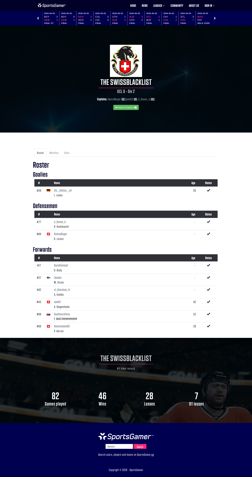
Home (133, 5)
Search (140, 447)
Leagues (159, 5)
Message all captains (126, 107)
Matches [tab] (54, 153)
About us (194, 5)
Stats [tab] (67, 153)
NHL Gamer (52, 5)
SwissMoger (114, 99)
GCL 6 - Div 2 (126, 91)
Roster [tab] (40, 153)
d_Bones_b (144, 99)
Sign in (209, 5)
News (145, 5)
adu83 (129, 99)
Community (177, 5)
